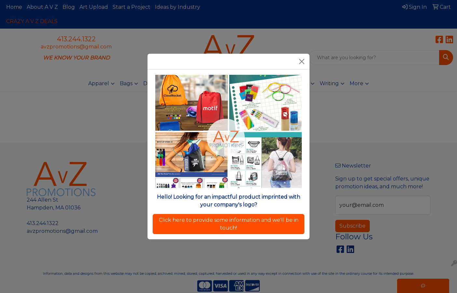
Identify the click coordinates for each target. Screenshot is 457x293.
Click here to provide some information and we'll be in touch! (228, 224)
